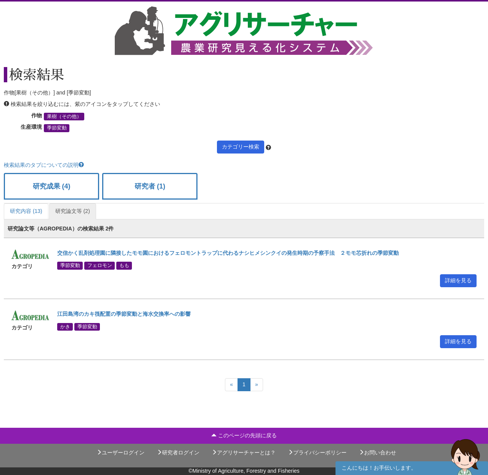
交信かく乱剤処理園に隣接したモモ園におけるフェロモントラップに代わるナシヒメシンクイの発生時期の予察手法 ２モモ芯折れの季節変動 (228, 253)
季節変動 (57, 128)
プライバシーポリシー (317, 452)
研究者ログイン (178, 452)
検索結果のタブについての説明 (44, 165)
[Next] (256, 384)
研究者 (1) (150, 186)
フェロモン (99, 265)
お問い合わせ (377, 452)
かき (65, 326)
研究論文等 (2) (72, 211)
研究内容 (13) (26, 211)
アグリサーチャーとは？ (244, 452)
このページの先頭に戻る (244, 435)
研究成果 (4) (52, 186)
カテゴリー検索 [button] (240, 147)
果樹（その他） (64, 116)
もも (124, 265)
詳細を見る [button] (458, 280)
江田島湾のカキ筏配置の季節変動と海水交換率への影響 (124, 314)
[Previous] (231, 384)
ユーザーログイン (120, 452)
